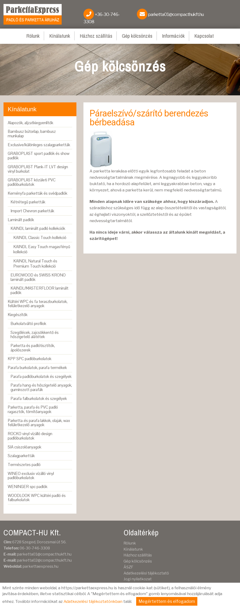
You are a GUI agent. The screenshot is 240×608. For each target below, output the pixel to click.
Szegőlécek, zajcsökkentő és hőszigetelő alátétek (35, 334)
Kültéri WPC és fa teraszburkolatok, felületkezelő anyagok (38, 304)
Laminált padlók (21, 219)
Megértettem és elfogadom (167, 601)
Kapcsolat (204, 35)
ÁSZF (128, 567)
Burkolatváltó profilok (28, 323)
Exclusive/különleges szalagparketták (39, 144)
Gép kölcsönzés (137, 35)
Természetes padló (24, 464)
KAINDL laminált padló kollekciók (38, 228)
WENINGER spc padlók (27, 486)
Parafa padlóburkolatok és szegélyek (41, 376)
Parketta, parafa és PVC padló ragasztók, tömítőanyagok (33, 409)
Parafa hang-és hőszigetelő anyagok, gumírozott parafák (41, 387)
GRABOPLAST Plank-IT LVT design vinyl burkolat (38, 169)
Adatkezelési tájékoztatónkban (93, 601)
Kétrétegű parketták (28, 202)
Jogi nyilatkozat (138, 579)
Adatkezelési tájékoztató (146, 573)
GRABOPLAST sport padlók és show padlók (38, 155)
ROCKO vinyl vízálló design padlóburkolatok (30, 436)
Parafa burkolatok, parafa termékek (37, 367)
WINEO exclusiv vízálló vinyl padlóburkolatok (31, 476)
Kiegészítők (17, 314)
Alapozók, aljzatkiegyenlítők (30, 122)
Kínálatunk (59, 35)
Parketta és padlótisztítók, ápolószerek (33, 348)
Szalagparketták (21, 455)
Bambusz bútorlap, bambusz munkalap (32, 133)
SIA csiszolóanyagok (24, 447)
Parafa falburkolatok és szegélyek (39, 398)
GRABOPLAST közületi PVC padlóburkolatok (32, 182)
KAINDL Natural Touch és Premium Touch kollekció (35, 263)
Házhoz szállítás (96, 35)
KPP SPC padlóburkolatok (29, 358)
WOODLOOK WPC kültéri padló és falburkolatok (37, 498)
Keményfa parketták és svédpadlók (37, 193)
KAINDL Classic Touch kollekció (39, 237)
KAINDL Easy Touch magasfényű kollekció (41, 249)
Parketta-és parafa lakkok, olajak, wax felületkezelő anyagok (39, 423)
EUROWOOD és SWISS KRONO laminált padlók (38, 277)
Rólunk (33, 35)
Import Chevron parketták (32, 210)
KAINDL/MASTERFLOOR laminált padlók (39, 290)
